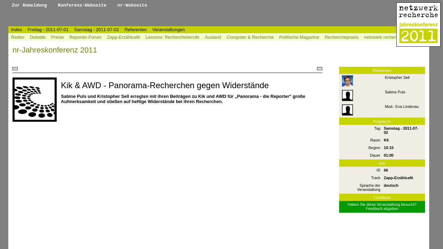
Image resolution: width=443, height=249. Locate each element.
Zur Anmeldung (30, 5)
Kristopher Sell (397, 77)
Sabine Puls (395, 92)
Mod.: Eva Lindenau (402, 106)
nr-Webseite (132, 5)
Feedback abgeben (382, 208)
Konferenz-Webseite (83, 5)
